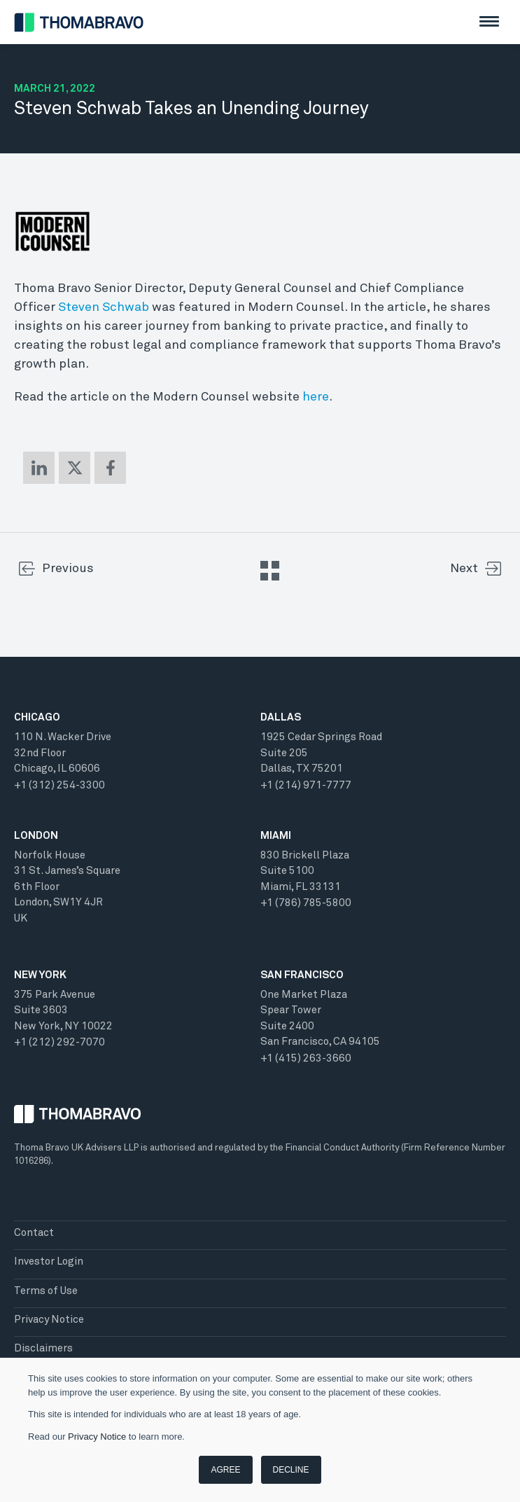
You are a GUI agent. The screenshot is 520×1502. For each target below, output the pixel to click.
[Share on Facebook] (110, 468)
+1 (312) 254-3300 (59, 785)
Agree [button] (225, 1470)
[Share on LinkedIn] (39, 468)
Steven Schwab (103, 307)
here (315, 397)
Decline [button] (291, 1470)
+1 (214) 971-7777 (305, 785)
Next (464, 568)
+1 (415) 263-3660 (305, 1058)
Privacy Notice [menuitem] (49, 1319)
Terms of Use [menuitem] (46, 1291)
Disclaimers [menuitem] (43, 1348)
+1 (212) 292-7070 (59, 1042)
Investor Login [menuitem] (48, 1261)
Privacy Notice (97, 1436)
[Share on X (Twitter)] (74, 468)
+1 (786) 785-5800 (305, 903)
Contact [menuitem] (34, 1233)
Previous (68, 568)
